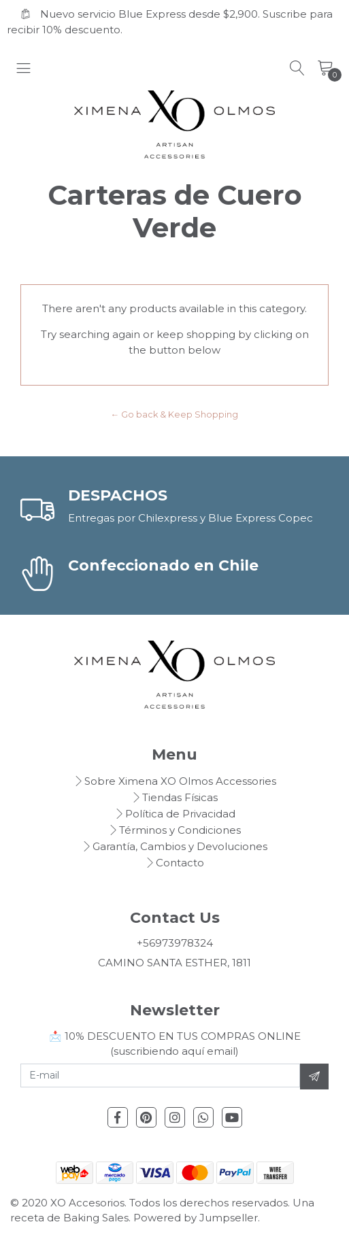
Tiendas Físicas (180, 797)
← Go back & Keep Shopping (175, 414)
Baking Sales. (98, 1217)
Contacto (180, 862)
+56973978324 (175, 942)
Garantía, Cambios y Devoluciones (180, 846)
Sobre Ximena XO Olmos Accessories (180, 781)
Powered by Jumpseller (195, 1217)
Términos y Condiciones (180, 830)
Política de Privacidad (180, 813)
